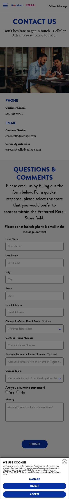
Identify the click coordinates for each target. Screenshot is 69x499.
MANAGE (34, 479)
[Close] (64, 461)
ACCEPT (34, 494)
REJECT (34, 486)
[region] (34, 478)
